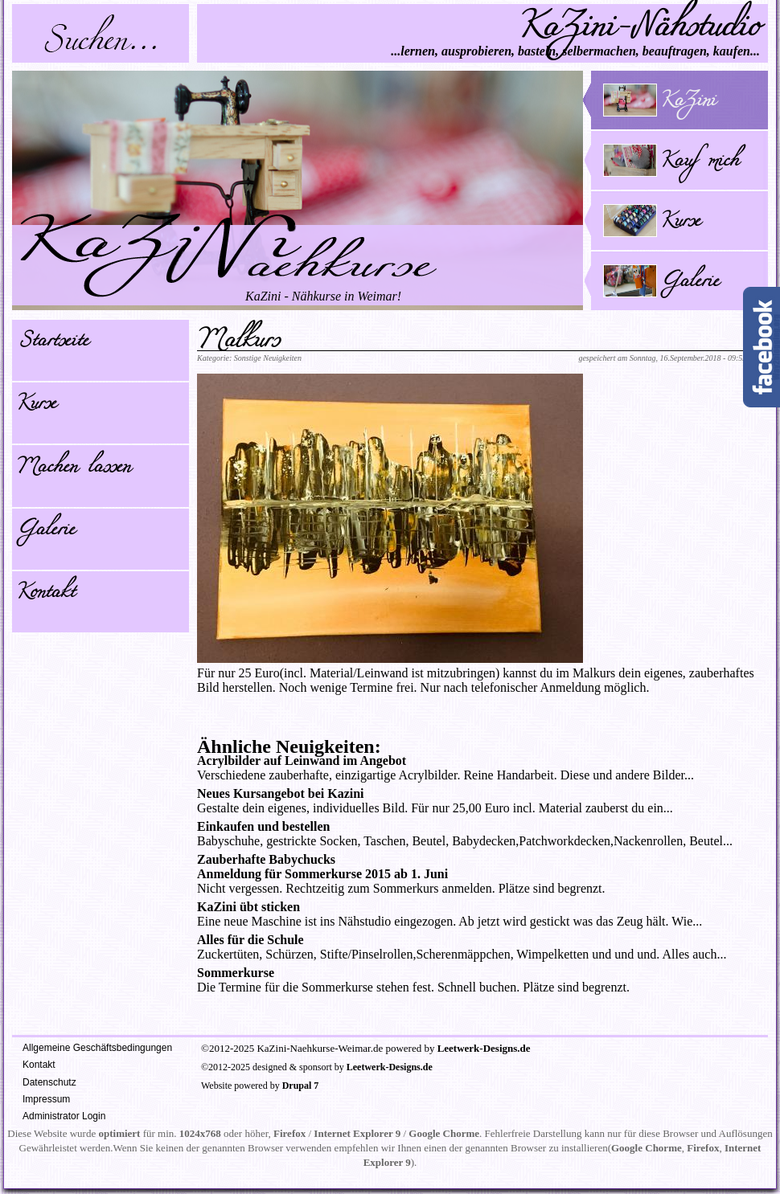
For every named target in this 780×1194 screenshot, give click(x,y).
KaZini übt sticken (248, 907)
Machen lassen (73, 469)
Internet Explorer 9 (357, 1133)
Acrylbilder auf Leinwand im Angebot (301, 760)
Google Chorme (443, 1133)
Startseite (52, 343)
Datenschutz (49, 1082)
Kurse (36, 406)
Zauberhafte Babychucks (266, 859)
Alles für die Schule (250, 940)
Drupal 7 (300, 1085)
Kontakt (45, 595)
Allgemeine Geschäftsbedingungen (97, 1047)
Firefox (289, 1133)
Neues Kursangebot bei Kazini (280, 793)
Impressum (46, 1099)
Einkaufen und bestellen (263, 826)
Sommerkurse (235, 972)
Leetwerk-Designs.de (484, 1048)
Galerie (45, 532)
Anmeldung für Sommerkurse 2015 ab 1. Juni (322, 874)
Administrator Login (64, 1116)
